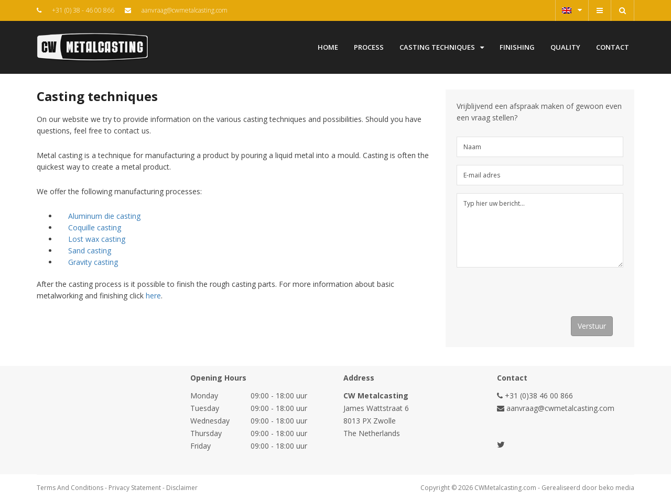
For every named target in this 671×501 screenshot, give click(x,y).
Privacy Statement (135, 487)
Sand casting (89, 250)
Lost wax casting (96, 239)
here (153, 295)
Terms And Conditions (70, 487)
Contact (612, 47)
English (572, 10)
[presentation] (536, 295)
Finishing (517, 47)
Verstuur (592, 326)
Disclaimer (182, 487)
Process (369, 47)
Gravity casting (93, 262)
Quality (565, 47)
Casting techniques (441, 47)
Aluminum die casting (104, 216)
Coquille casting (94, 227)
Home (328, 47)
